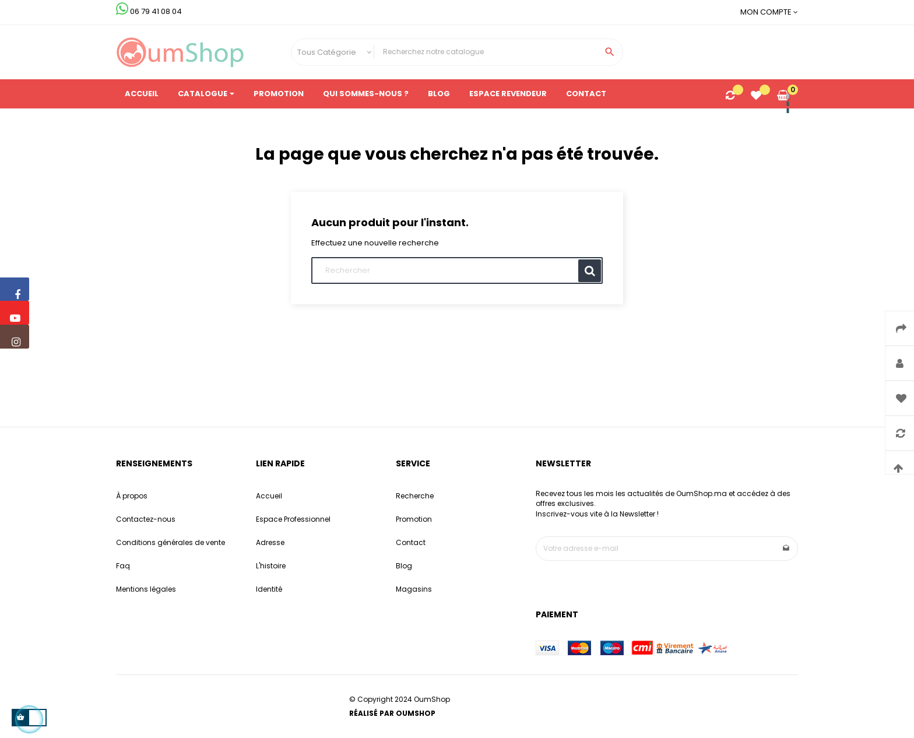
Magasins (414, 589)
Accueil (269, 496)
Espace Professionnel (293, 519)
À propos (131, 496)
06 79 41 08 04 (149, 11)
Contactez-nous (145, 519)
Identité (269, 589)
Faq (123, 566)
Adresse (270, 542)
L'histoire (271, 566)
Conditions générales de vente (170, 542)
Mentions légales (146, 589)
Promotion (414, 519)
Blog (404, 566)
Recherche (415, 496)
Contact (411, 542)
